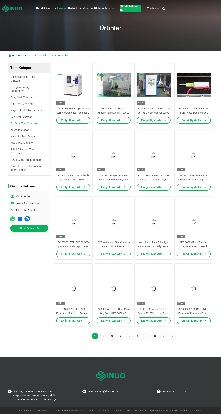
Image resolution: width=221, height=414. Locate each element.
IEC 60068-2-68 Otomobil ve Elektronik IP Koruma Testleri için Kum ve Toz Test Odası (193, 313)
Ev (38, 8)
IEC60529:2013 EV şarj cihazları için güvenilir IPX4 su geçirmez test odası (113, 112)
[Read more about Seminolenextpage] (164, 336)
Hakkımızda (48, 8)
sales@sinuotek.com (28, 203)
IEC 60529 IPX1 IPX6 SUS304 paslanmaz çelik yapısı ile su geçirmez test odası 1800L (73, 246)
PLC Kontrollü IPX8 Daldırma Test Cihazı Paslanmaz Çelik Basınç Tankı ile (153, 179)
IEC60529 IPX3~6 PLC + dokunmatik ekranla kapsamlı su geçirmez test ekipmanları (193, 179)
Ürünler (62, 8)
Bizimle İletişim (104, 8)
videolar (87, 8)
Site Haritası (25, 410)
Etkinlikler (74, 8)
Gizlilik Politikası (43, 410)
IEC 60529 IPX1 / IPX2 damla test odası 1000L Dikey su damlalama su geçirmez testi (73, 179)
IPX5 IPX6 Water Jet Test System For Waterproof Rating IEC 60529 (153, 313)
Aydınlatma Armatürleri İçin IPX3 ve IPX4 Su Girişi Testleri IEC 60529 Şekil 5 (153, 246)
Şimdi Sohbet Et (129, 8)
